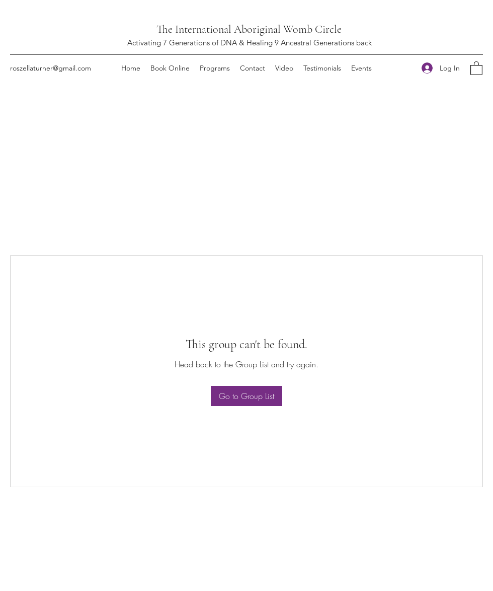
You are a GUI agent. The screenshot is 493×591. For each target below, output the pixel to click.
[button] (476, 67)
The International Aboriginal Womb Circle (249, 29)
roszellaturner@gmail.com (50, 68)
